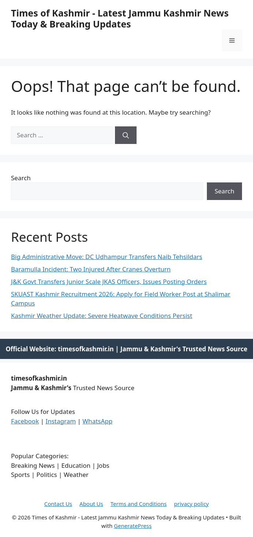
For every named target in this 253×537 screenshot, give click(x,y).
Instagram (60, 421)
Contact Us (58, 503)
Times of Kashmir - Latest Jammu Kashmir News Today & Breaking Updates (119, 18)
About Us (91, 503)
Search (21, 178)
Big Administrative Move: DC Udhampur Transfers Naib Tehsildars (106, 256)
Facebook (25, 421)
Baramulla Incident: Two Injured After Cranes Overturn (91, 269)
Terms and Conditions (139, 503)
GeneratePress (133, 525)
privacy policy (191, 503)
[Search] (126, 135)
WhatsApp (97, 421)
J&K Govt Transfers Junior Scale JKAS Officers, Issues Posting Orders (109, 281)
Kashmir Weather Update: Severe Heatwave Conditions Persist (101, 315)
